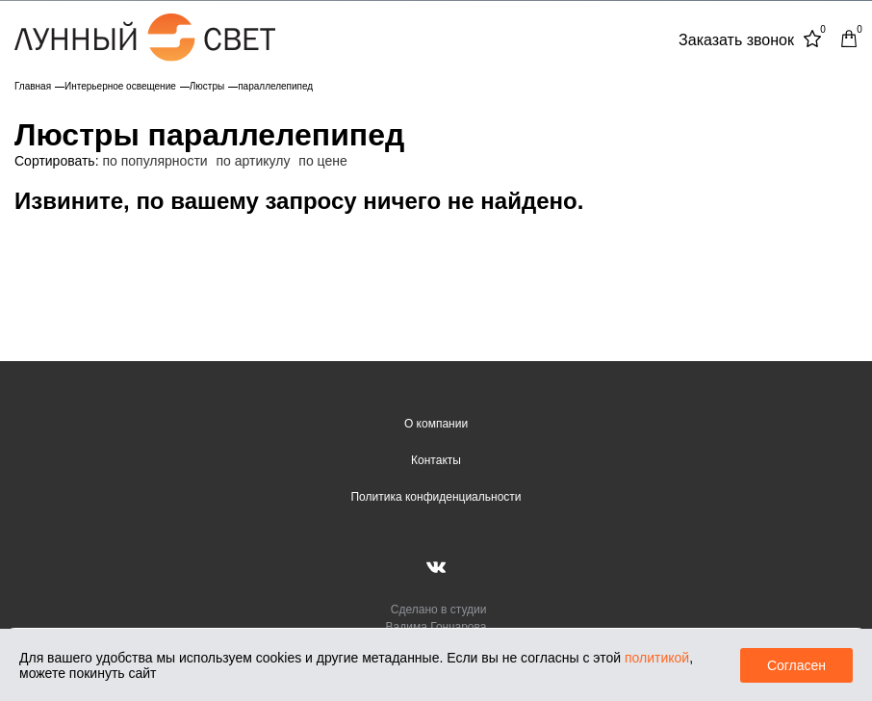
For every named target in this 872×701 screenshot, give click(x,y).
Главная (32, 86)
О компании (436, 423)
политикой (657, 657)
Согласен (796, 665)
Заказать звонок (736, 40)
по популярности (154, 161)
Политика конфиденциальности (435, 497)
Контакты (436, 460)
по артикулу (254, 161)
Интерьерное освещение (120, 86)
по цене (322, 161)
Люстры (207, 86)
